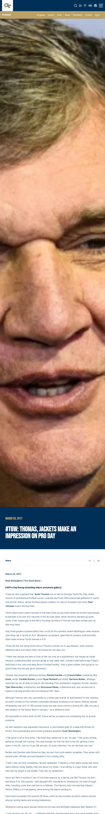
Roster (51, 15)
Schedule (41, 15)
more (97, 15)
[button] (76, 6)
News (67, 15)
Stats (59, 15)
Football (6, 14)
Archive (88, 15)
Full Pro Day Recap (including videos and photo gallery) (33, 587)
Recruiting (77, 15)
